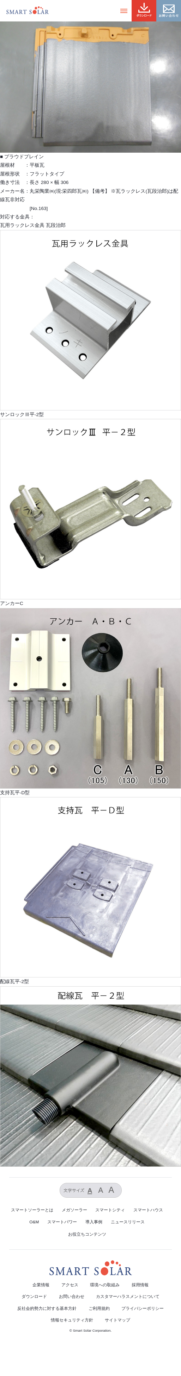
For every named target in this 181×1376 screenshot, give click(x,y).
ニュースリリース (128, 1221)
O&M (34, 1221)
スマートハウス (148, 1210)
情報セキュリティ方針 (72, 1320)
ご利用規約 (99, 1308)
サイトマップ (117, 1320)
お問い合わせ (71, 1296)
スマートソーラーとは (32, 1210)
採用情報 (140, 1284)
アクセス (69, 1284)
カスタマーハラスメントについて (127, 1296)
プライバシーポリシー (142, 1308)
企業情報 (40, 1284)
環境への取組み (105, 1284)
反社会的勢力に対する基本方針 (47, 1308)
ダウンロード (34, 1296)
